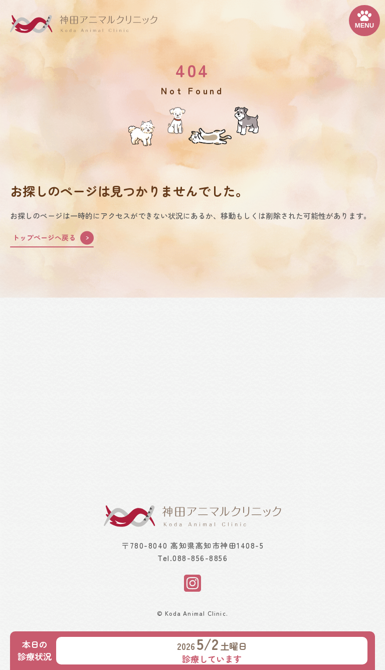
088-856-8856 (200, 558)
